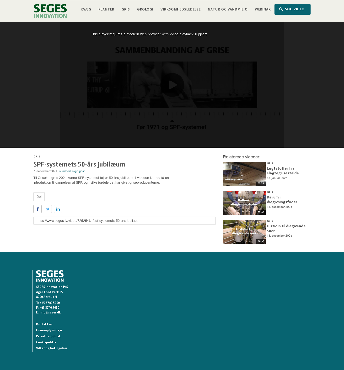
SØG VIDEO (292, 9)
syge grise (79, 171)
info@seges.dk (50, 312)
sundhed (65, 171)
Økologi (145, 9)
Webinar (263, 9)
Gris (126, 9)
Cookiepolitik (46, 342)
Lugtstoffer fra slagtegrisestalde (280, 169)
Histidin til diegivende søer (287, 226)
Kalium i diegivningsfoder (286, 197)
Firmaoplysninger (49, 330)
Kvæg (86, 9)
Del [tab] (39, 196)
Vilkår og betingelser (51, 348)
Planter (106, 9)
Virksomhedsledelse (181, 9)
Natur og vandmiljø (228, 9)
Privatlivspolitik (48, 336)
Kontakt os (44, 324)
